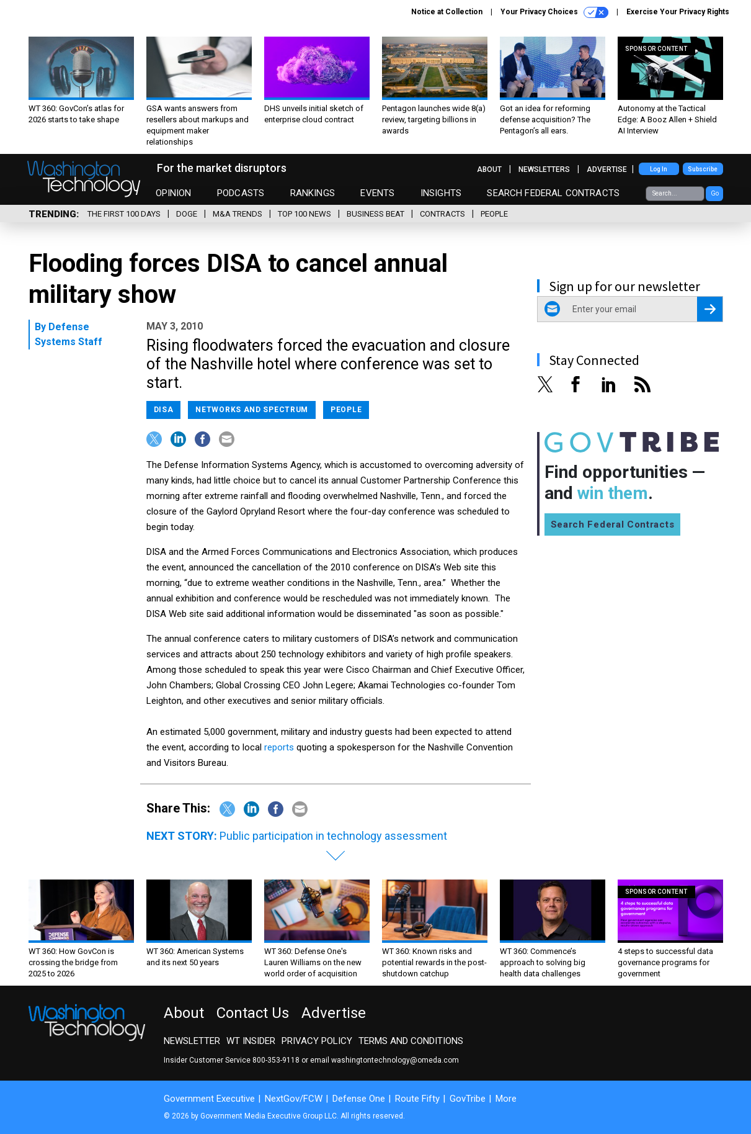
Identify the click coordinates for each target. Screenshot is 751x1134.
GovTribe (468, 1098)
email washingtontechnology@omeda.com (384, 1060)
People (494, 213)
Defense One (358, 1098)
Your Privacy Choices (554, 12)
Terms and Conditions (410, 1040)
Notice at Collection (446, 11)
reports (279, 747)
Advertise (607, 169)
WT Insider (250, 1040)
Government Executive (209, 1098)
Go (715, 193)
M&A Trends (237, 213)
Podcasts (240, 193)
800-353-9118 (276, 1060)
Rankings (312, 193)
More (506, 1098)
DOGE (186, 213)
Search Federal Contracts (553, 193)
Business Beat (375, 213)
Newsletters (544, 169)
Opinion (174, 193)
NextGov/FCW (293, 1098)
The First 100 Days (124, 213)
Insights (440, 193)
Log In (658, 169)
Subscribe (703, 169)
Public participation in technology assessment (333, 835)
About (489, 169)
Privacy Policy (317, 1040)
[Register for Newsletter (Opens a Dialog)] (709, 309)
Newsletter (192, 1040)
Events (377, 193)
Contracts (442, 213)
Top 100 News (304, 213)
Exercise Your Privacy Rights (677, 11)
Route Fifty (417, 1098)
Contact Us (252, 1013)
